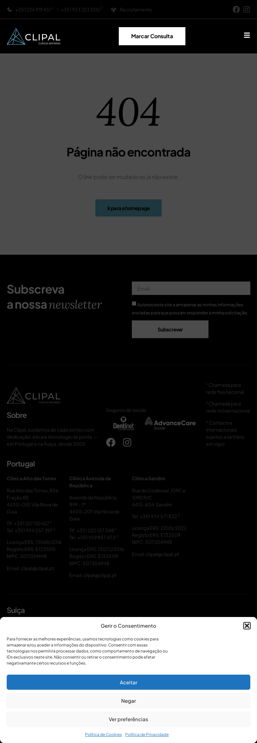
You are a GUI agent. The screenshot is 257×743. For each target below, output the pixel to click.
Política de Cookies (103, 734)
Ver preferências (128, 719)
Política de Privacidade (147, 734)
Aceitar (128, 682)
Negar (128, 700)
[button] (247, 625)
